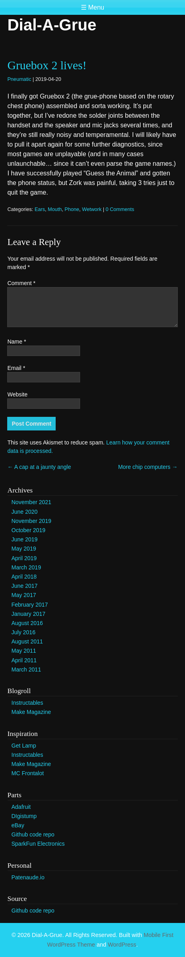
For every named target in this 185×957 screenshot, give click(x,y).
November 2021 (32, 502)
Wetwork (92, 209)
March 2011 (26, 669)
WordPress (122, 944)
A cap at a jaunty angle (39, 467)
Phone (71, 209)
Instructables (27, 703)
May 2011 (24, 650)
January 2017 (29, 614)
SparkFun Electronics (38, 843)
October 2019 (29, 530)
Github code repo (33, 834)
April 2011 (24, 660)
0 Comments (120, 209)
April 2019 (24, 558)
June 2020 (25, 512)
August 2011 (27, 641)
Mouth (55, 209)
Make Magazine (31, 712)
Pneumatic (19, 79)
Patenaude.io (28, 877)
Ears (39, 209)
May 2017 (24, 595)
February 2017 (30, 604)
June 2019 (25, 539)
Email (16, 368)
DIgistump (24, 816)
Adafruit (21, 807)
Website (17, 394)
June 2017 (25, 586)
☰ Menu (92, 7)
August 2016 (27, 623)
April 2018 (24, 576)
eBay (18, 825)
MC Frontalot (28, 773)
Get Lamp (24, 745)
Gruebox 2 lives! (46, 65)
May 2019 (24, 548)
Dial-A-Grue (51, 25)
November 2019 (32, 521)
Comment (21, 283)
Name (16, 341)
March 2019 (26, 567)
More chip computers (148, 467)
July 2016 (24, 632)
